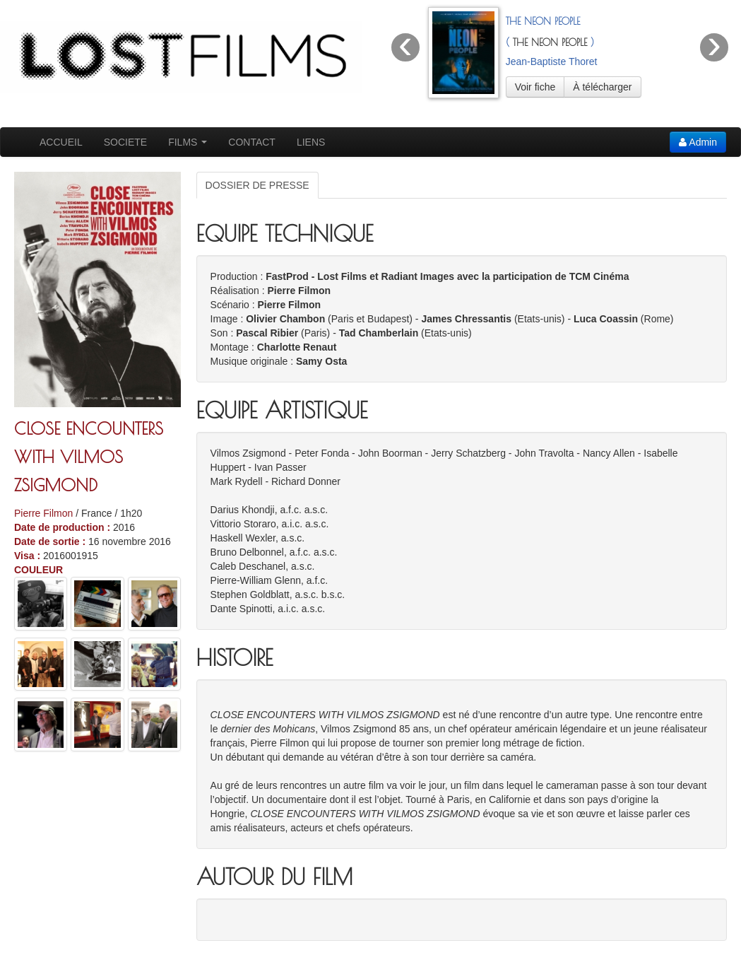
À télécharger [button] (602, 87)
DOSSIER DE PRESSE (257, 185)
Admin (698, 142)
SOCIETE (125, 142)
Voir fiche (535, 87)
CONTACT (251, 142)
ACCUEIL (61, 142)
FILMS (187, 142)
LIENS (311, 142)
